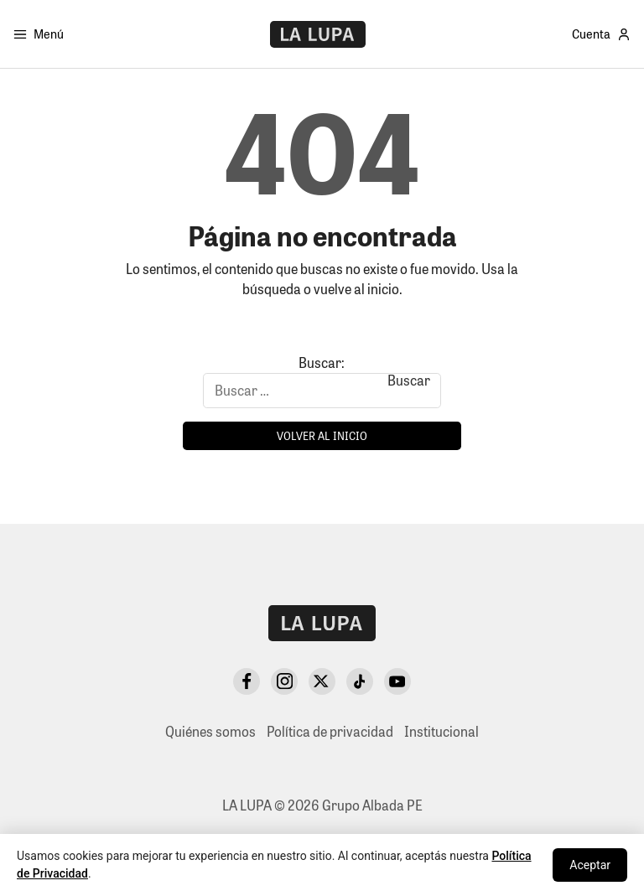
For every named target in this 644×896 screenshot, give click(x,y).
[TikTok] (359, 681)
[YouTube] (397, 681)
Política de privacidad (330, 731)
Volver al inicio (322, 435)
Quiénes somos (210, 731)
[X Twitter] (322, 681)
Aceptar (589, 865)
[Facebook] (246, 681)
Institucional (441, 731)
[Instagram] (284, 681)
